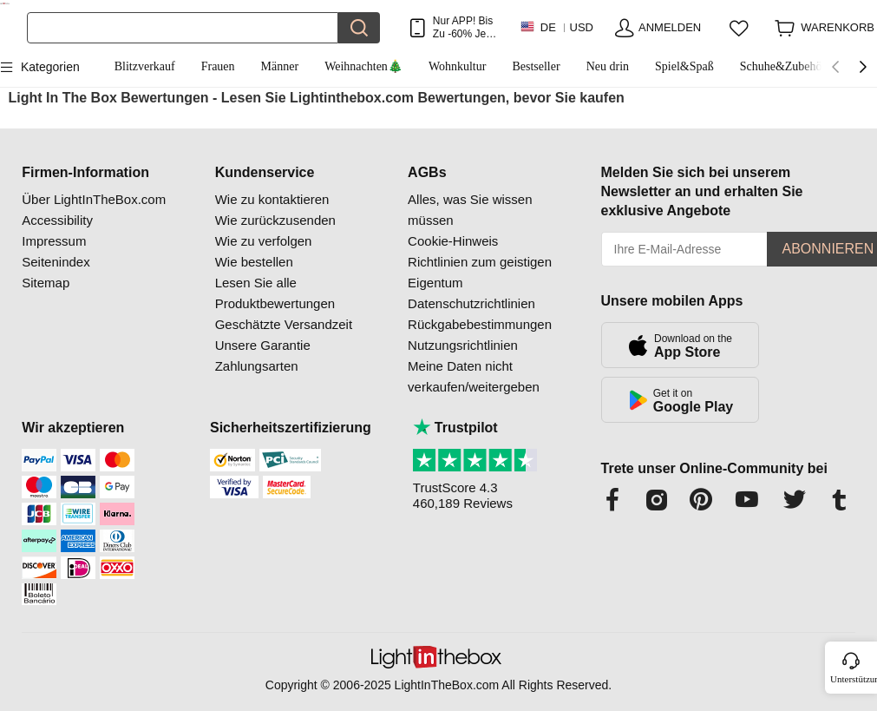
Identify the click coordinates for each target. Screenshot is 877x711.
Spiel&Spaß (684, 66)
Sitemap (45, 282)
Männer (280, 66)
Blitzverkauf (145, 66)
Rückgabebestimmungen (480, 324)
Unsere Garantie (263, 345)
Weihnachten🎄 (363, 66)
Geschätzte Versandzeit (283, 324)
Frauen (218, 66)
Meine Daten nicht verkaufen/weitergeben (474, 376)
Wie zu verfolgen (263, 241)
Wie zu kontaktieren (272, 199)
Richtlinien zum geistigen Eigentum (480, 272)
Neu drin (607, 66)
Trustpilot (455, 427)
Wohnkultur (458, 66)
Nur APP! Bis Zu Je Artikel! (463, 27)
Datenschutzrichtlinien (471, 303)
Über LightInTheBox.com (94, 199)
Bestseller (536, 66)
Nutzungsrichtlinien (463, 345)
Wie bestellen (254, 261)
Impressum (54, 241)
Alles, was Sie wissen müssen (470, 209)
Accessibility (57, 220)
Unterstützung (852, 679)
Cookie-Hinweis (453, 241)
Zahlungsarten (256, 366)
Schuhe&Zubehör (783, 66)
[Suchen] (182, 27)
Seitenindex (55, 261)
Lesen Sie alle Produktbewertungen (275, 293)
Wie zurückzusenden (275, 220)
